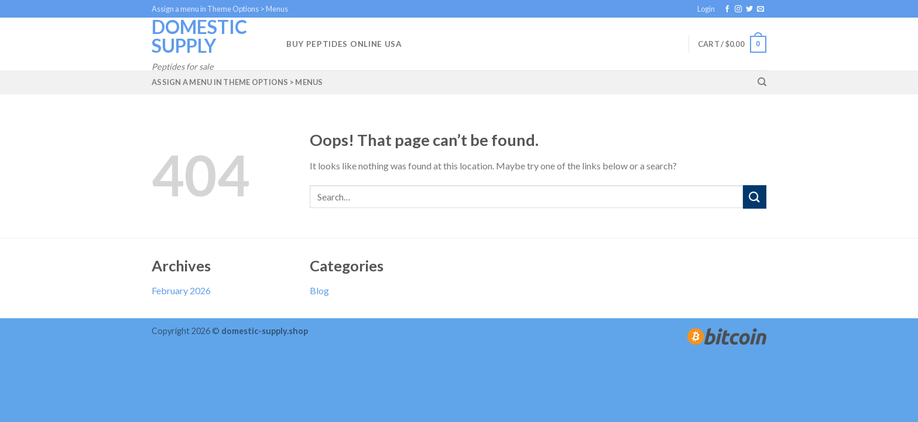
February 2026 (181, 290)
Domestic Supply (199, 36)
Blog (319, 290)
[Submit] (754, 196)
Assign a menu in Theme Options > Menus (220, 8)
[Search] (762, 82)
